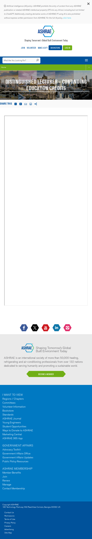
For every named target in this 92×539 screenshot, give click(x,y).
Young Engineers (11, 422)
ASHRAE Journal (11, 418)
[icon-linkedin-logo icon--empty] (56, 328)
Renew (6, 480)
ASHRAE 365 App (12, 438)
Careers (7, 526)
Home (3, 67)
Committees (8, 402)
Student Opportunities (14, 426)
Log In (67, 47)
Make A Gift (43, 47)
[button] (88, 4)
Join (23, 47)
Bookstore (55, 47)
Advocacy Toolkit (11, 449)
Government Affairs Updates (17, 457)
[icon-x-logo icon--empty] (35, 328)
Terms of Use (9, 519)
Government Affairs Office (16, 453)
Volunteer (31, 47)
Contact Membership (13, 488)
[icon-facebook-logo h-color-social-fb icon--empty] (24, 328)
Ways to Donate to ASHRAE (17, 430)
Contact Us (9, 512)
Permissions (9, 516)
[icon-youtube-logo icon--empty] (46, 328)
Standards (8, 414)
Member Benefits (11, 472)
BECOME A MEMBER (46, 374)
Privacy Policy (10, 522)
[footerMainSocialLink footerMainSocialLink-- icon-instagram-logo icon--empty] (67, 328)
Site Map (8, 532)
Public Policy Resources (15, 461)
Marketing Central (12, 434)
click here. (67, 18)
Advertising (9, 529)
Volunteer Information (14, 406)
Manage (6, 484)
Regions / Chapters (13, 398)
